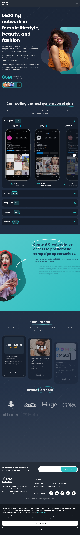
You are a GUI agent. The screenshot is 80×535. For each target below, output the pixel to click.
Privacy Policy (39, 486)
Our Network (51, 483)
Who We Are (38, 483)
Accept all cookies (40, 523)
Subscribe (69, 469)
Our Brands (63, 483)
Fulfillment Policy (54, 486)
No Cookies (40, 530)
